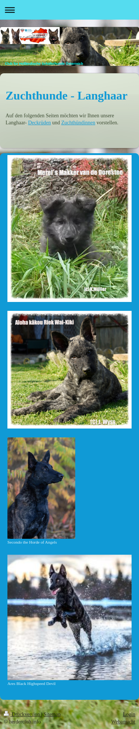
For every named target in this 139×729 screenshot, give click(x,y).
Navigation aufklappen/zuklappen (69, 10)
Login (129, 714)
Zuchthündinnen (78, 122)
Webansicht (123, 722)
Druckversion (22, 714)
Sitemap (52, 714)
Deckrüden (39, 122)
